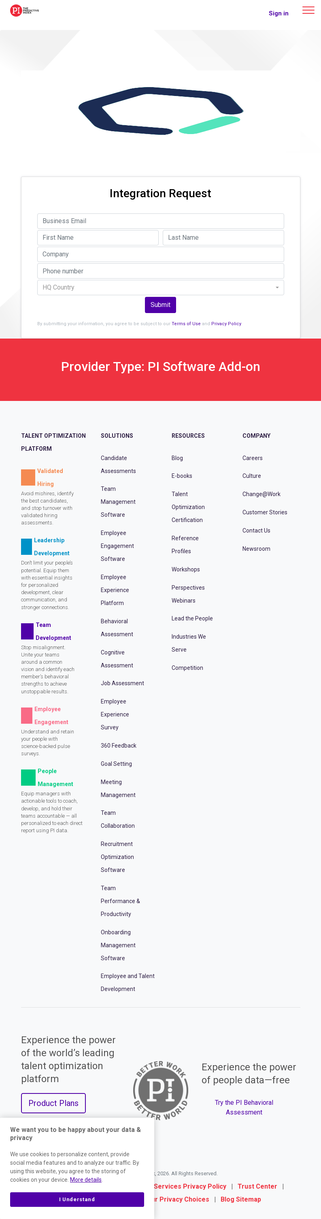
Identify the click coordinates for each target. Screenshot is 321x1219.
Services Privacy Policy (190, 1186)
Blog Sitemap (241, 1199)
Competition (187, 668)
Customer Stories (264, 512)
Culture (251, 476)
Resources (188, 436)
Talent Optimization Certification (188, 507)
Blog (177, 458)
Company (256, 436)
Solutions (117, 436)
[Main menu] (308, 10)
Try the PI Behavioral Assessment (244, 1107)
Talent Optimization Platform (53, 442)
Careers (252, 458)
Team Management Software (118, 502)
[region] (77, 1168)
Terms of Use (186, 323)
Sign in (279, 13)
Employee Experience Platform (115, 590)
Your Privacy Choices (176, 1199)
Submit (160, 305)
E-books (182, 476)
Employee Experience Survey (115, 714)
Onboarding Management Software (118, 945)
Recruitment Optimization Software (117, 857)
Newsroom (256, 549)
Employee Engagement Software (117, 546)
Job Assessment (122, 683)
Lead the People (192, 618)
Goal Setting (116, 764)
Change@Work (261, 494)
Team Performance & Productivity (120, 901)
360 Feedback (118, 745)
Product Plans (53, 1103)
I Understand (77, 1199)
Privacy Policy (226, 323)
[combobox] (160, 287)
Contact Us (256, 530)
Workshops (186, 569)
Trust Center (257, 1186)
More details (86, 1179)
